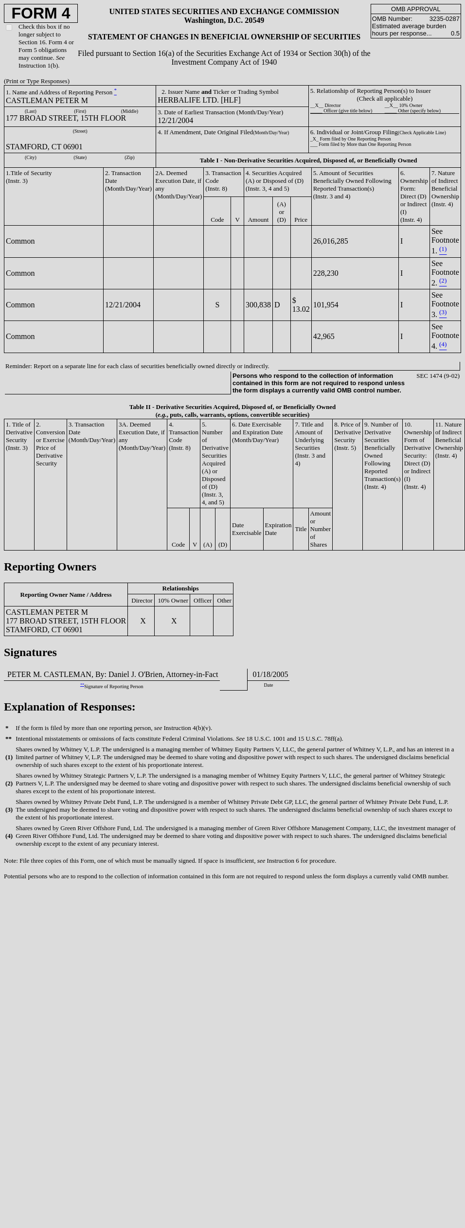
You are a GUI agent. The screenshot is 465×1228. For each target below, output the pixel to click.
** (82, 684)
